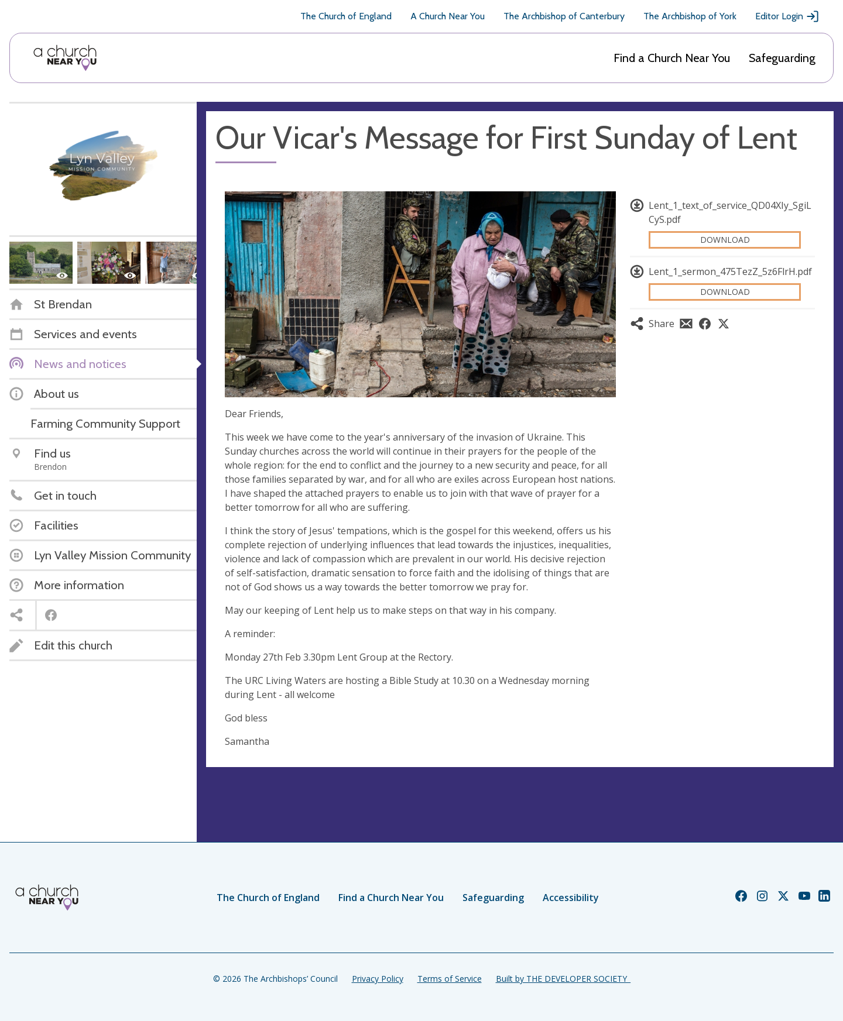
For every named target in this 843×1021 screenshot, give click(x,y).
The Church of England (346, 16)
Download (725, 239)
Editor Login (787, 16)
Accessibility (571, 897)
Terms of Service (449, 978)
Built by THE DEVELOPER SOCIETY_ (563, 978)
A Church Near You (447, 16)
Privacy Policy (377, 978)
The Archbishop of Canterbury (564, 16)
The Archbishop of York (689, 16)
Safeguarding (782, 58)
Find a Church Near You (672, 58)
